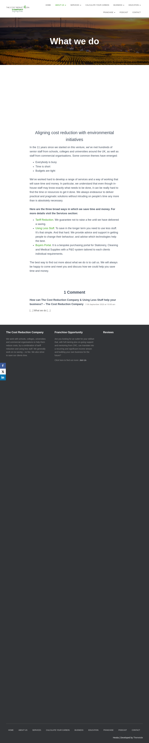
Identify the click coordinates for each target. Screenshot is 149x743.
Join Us (83, 360)
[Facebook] (3, 366)
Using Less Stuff (45, 228)
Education (135, 5)
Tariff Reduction (45, 219)
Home (48, 5)
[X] (3, 371)
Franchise (109, 12)
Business (118, 5)
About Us (60, 5)
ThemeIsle (138, 737)
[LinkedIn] (3, 377)
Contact (136, 12)
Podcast (124, 12)
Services (75, 5)
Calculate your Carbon (97, 5)
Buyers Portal (43, 245)
